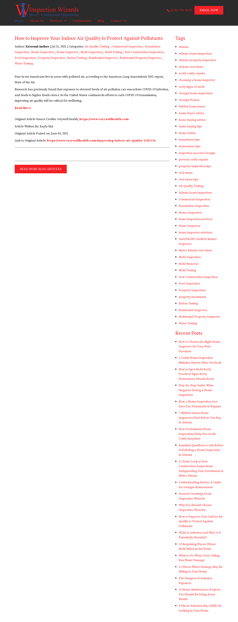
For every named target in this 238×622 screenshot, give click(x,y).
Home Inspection (42, 52)
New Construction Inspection (144, 52)
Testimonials (81, 21)
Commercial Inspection (127, 46)
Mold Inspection (92, 52)
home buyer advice (191, 113)
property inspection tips (195, 166)
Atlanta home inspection (195, 53)
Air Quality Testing (96, 46)
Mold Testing (113, 52)
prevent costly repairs (193, 159)
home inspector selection (195, 232)
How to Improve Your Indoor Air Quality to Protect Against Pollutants (201, 521)
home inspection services (195, 219)
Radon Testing (77, 58)
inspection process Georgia (197, 153)
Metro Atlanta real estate (195, 250)
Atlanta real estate (191, 67)
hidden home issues (192, 106)
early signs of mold (192, 87)
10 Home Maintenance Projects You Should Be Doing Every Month (199, 594)
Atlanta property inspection (197, 60)
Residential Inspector (103, 58)
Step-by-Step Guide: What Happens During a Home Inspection (196, 390)
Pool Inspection (25, 58)
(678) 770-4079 (181, 10)
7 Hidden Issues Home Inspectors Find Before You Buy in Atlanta (200, 417)
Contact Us (119, 21)
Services (56, 21)
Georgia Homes (189, 100)
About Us (37, 21)
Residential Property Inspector (140, 58)
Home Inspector (67, 52)
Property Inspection (51, 58)
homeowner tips (189, 146)
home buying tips (190, 126)
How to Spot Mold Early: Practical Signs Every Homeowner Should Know (196, 374)
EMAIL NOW (209, 10)
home (19, 21)
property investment (192, 297)
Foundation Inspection (194, 206)
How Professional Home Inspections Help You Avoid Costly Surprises (197, 433)
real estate (186, 173)
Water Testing (24, 63)
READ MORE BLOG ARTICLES (41, 169)
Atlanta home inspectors (195, 193)
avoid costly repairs (192, 73)
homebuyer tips (189, 139)
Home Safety (187, 133)
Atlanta (184, 47)
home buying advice (192, 120)
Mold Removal (188, 264)
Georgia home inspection (195, 93)
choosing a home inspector (197, 80)
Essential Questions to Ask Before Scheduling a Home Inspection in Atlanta (201, 450)
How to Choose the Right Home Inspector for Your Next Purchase (199, 346)
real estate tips (188, 179)
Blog (101, 21)
